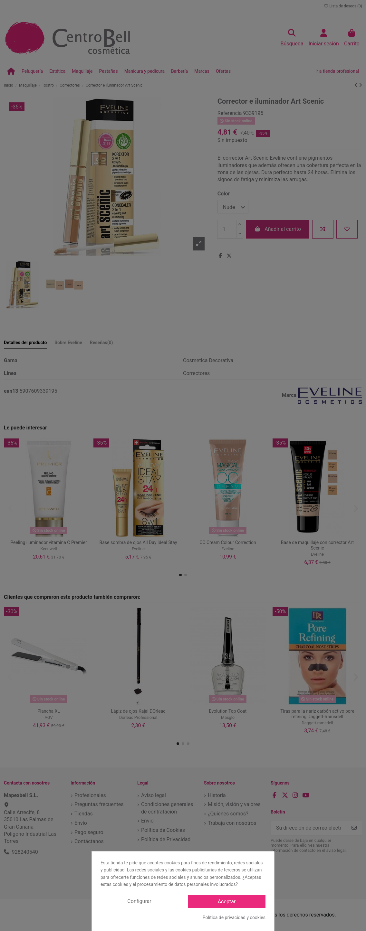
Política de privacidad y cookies (234, 917)
